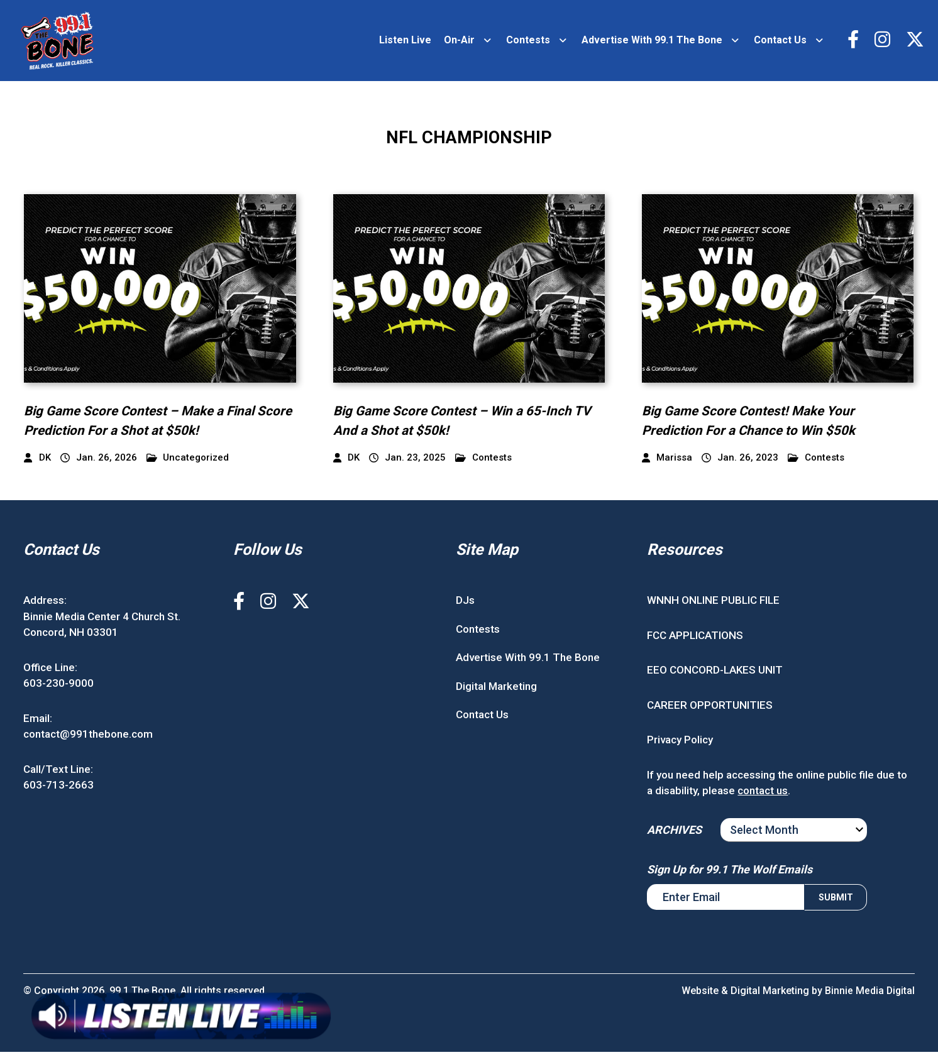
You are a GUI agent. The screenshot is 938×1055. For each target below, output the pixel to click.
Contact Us (778, 42)
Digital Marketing (496, 689)
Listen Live (403, 42)
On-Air (457, 42)
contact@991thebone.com (88, 737)
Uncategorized (187, 461)
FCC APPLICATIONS (695, 638)
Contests (526, 42)
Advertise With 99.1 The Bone (650, 42)
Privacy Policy (680, 743)
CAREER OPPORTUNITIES (710, 708)
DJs (465, 604)
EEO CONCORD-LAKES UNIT (715, 673)
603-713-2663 (58, 788)
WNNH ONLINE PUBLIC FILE (713, 604)
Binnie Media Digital (869, 994)
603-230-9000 (58, 687)
